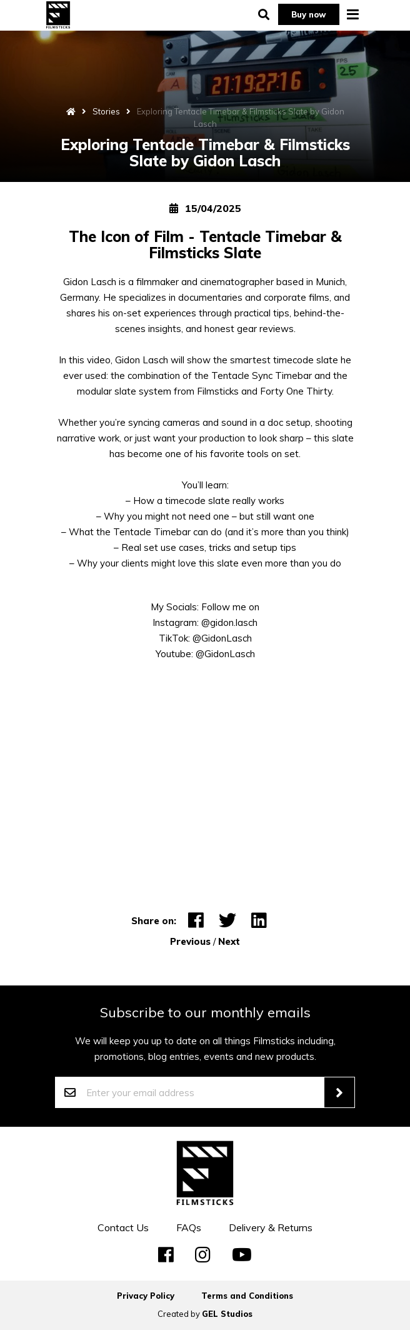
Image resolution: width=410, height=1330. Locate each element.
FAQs (188, 1227)
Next (229, 941)
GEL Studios (227, 1314)
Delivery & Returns (270, 1227)
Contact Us (123, 1227)
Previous (190, 941)
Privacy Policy (145, 1296)
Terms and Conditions (247, 1296)
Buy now (308, 14)
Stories (106, 111)
